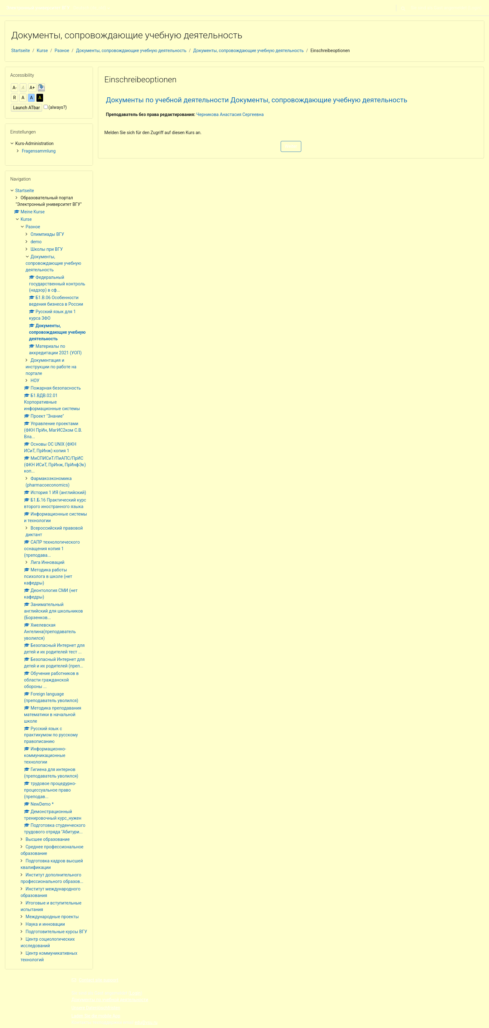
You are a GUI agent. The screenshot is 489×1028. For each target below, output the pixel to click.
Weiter (291, 146)
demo (36, 241)
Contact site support (94, 979)
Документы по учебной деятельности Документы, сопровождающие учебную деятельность (256, 100)
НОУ (35, 380)
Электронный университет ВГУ (38, 7)
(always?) (57, 107)
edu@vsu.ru (146, 1022)
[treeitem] (49, 147)
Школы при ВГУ (47, 249)
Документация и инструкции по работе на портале (51, 367)
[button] (403, 7)
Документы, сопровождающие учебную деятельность (131, 50)
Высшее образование (48, 839)
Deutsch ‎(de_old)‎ (89, 7)
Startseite (20, 50)
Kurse (42, 50)
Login (474, 7)
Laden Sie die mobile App (95, 1015)
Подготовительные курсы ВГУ (56, 931)
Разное (62, 50)
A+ (32, 87)
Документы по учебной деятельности (109, 999)
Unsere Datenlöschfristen (95, 1007)
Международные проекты (52, 916)
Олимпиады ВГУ (47, 234)
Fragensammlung (39, 150)
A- (14, 87)
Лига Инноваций (48, 562)
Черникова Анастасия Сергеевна (230, 114)
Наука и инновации (45, 924)
